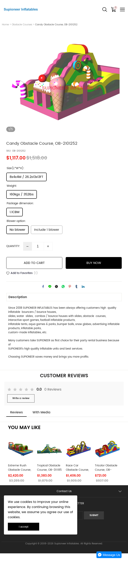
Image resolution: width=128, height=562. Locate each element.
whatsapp (63, 295)
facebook (43, 295)
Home (5, 25)
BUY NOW (93, 271)
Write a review (20, 407)
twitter (56, 295)
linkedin (83, 295)
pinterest (70, 295)
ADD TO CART (34, 271)
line (50, 295)
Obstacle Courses (22, 25)
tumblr (76, 295)
